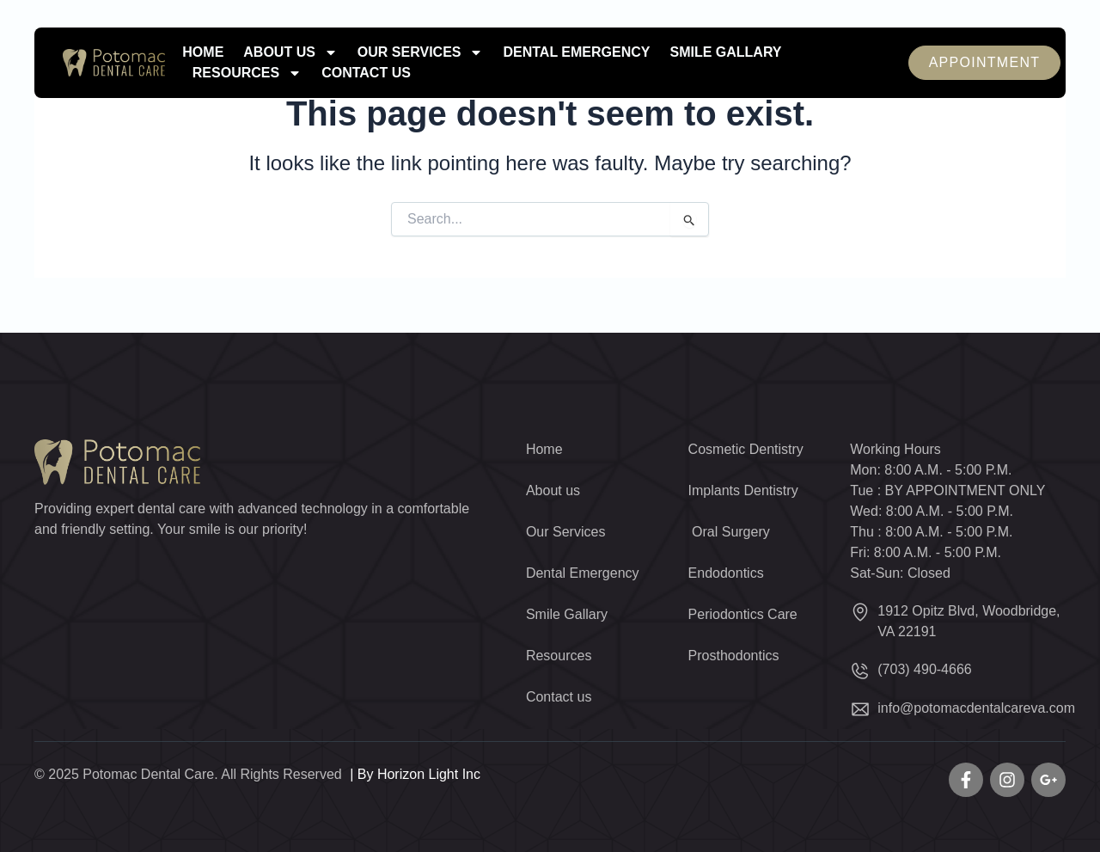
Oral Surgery (729, 531)
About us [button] (290, 52)
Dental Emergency (576, 52)
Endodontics (726, 573)
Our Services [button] (421, 52)
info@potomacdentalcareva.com (976, 708)
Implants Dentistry (743, 490)
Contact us (366, 72)
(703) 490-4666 (924, 669)
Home (202, 52)
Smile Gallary (725, 52)
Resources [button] (247, 73)
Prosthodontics (733, 655)
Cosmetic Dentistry (746, 449)
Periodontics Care (743, 614)
